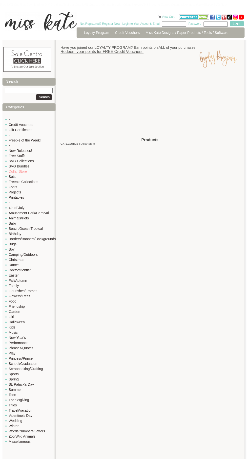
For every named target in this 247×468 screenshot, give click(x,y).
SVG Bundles (19, 166)
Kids (12, 327)
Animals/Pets (19, 218)
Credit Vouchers (127, 33)
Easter (14, 275)
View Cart (168, 17)
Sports (14, 374)
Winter (14, 426)
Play (12, 353)
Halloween (17, 322)
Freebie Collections (23, 182)
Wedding (15, 421)
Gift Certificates (20, 130)
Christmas (16, 260)
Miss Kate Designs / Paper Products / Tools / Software (186, 33)
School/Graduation (23, 364)
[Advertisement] (150, 102)
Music (13, 332)
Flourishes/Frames (23, 291)
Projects (15, 192)
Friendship (17, 306)
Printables (16, 197)
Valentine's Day (20, 416)
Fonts (13, 187)
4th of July (16, 208)
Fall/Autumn (18, 280)
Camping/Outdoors (23, 255)
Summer (15, 390)
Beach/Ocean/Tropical (26, 229)
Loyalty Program (96, 33)
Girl (11, 317)
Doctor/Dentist (20, 270)
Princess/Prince (21, 358)
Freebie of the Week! (25, 140)
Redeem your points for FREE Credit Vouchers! (102, 51)
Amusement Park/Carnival (29, 213)
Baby (13, 223)
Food (13, 301)
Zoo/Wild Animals (22, 436)
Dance (14, 265)
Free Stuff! (17, 156)
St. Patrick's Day (21, 384)
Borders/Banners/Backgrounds (32, 239)
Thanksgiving (19, 400)
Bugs (13, 244)
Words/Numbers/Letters (27, 431)
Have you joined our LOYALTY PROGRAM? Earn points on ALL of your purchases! (129, 47)
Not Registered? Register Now (100, 23)
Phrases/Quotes (21, 348)
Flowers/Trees (19, 296)
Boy (12, 249)
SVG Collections (21, 161)
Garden (14, 312)
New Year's (17, 338)
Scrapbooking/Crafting (26, 369)
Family (14, 286)
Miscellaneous (20, 442)
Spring (14, 379)
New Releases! (20, 151)
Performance (18, 343)
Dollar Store (18, 171)
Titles (13, 405)
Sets (12, 177)
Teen (12, 395)
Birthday (15, 234)
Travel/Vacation (20, 410)
